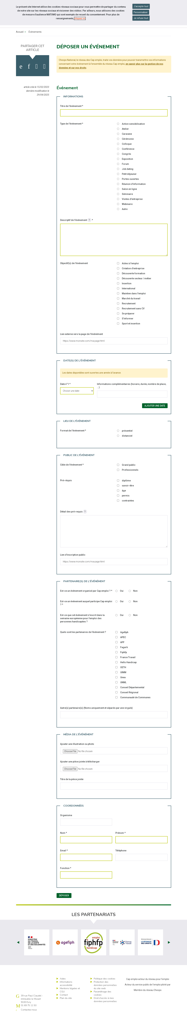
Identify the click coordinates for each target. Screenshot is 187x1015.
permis (125, 495)
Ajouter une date (154, 405)
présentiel (127, 430)
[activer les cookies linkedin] (29, 66)
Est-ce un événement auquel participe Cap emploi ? (86, 603)
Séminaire (127, 194)
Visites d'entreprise (132, 199)
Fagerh (124, 647)
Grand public (128, 465)
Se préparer (128, 313)
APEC (123, 637)
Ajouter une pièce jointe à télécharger (80, 761)
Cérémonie (128, 139)
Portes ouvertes (130, 179)
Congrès (126, 154)
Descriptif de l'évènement (76, 220)
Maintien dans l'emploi (134, 293)
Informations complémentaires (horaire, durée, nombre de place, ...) (131, 386)
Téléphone (120, 850)
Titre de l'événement (71, 106)
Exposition (127, 159)
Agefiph (124, 632)
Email (64, 850)
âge (124, 490)
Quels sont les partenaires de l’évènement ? (83, 632)
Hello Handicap (128, 662)
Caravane (127, 134)
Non (135, 591)
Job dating (127, 169)
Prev (18, 942)
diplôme (126, 480)
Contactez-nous (29, 1009)
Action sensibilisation (133, 124)
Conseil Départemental (132, 687)
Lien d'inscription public (72, 555)
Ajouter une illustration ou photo (77, 744)
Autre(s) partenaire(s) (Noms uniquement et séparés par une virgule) (96, 708)
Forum (125, 164)
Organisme (66, 815)
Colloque (127, 144)
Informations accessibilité (66, 983)
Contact (64, 994)
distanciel (127, 435)
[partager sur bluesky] (44, 66)
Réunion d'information (134, 184)
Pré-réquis (66, 480)
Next (169, 942)
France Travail (127, 657)
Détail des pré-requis (73, 512)
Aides (63, 978)
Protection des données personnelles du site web (105, 985)
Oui (121, 591)
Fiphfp (123, 652)
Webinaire (127, 204)
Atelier (125, 129)
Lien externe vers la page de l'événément (81, 334)
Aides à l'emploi (130, 263)
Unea (123, 677)
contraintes (128, 500)
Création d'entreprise (133, 268)
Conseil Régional (129, 692)
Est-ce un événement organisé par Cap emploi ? (86, 591)
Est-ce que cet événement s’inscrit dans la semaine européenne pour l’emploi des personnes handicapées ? (82, 618)
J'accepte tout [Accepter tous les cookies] (141, 6)
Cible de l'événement (72, 464)
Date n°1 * (65, 384)
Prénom (120, 833)
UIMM (123, 672)
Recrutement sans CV (133, 308)
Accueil (19, 32)
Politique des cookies (104, 978)
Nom (63, 833)
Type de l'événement (71, 123)
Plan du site (66, 998)
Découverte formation (133, 273)
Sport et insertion (131, 323)
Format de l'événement (73, 430)
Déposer (64, 895)
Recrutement (128, 303)
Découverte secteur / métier (136, 278)
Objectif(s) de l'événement (74, 263)
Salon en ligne (129, 189)
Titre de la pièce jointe (71, 779)
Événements (35, 32)
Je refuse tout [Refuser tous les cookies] (141, 18)
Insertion (126, 283)
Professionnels (130, 470)
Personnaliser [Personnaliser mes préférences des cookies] (141, 12)
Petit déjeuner (129, 174)
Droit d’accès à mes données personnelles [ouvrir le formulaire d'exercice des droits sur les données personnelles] (105, 1000)
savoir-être (128, 485)
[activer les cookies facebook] (21, 66)
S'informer (127, 318)
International (128, 288)
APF (122, 642)
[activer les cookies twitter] (36, 66)
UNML (123, 682)
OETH (123, 667)
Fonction (65, 868)
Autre (125, 209)
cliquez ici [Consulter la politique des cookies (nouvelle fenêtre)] (79, 18)
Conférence (128, 149)
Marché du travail (131, 298)
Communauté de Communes (135, 697)
